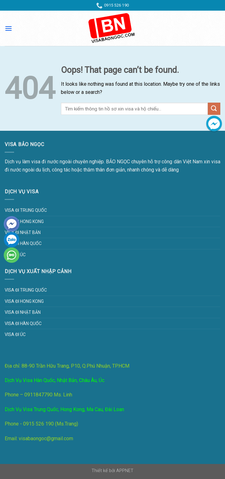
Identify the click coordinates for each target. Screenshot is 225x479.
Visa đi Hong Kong (24, 221)
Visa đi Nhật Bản (23, 232)
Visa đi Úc (15, 334)
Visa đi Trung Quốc (26, 210)
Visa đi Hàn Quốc (23, 243)
